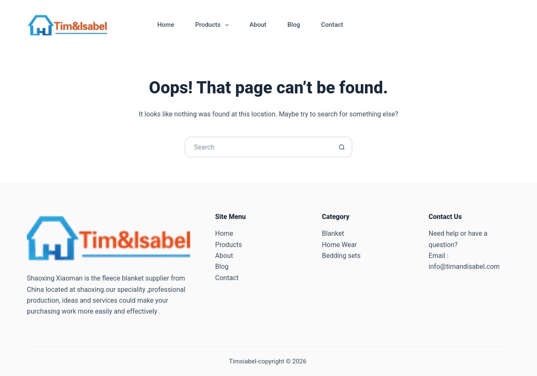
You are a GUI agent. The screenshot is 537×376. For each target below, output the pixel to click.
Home (165, 24)
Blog (293, 24)
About (258, 24)
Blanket (333, 233)
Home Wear (339, 245)
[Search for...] (258, 146)
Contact (332, 24)
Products (213, 25)
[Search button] (341, 146)
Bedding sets (341, 256)
